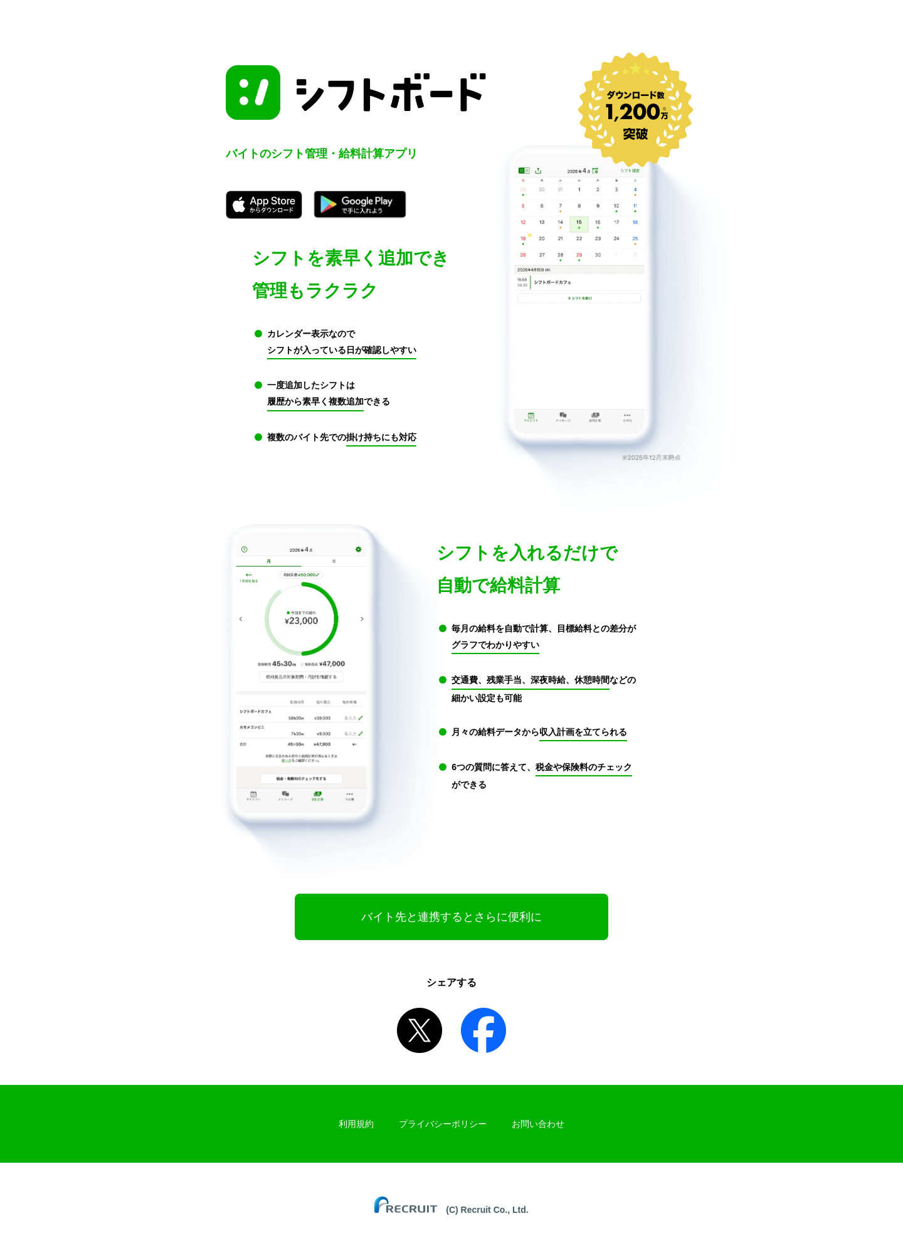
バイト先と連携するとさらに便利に (451, 917)
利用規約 (356, 1124)
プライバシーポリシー (443, 1124)
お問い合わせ (538, 1124)
